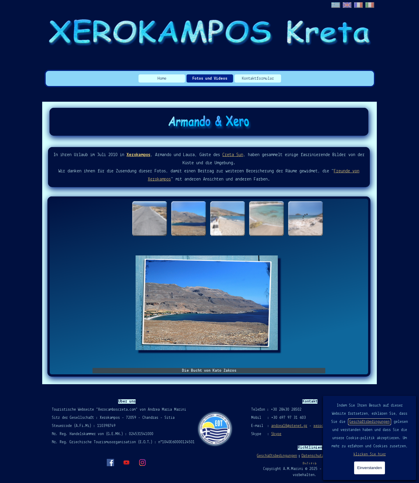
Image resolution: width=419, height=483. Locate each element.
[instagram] (142, 462)
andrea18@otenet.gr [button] (289, 426)
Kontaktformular (258, 78)
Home (161, 78)
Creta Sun (232, 155)
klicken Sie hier (370, 454)
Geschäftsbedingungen (369, 422)
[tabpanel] (209, 167)
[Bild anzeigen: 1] (149, 218)
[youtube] (126, 462)
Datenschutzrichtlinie (322, 456)
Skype (276, 434)
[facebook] (110, 462)
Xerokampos (138, 155)
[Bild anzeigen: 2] (188, 218)
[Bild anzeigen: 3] (227, 218)
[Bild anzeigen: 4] (266, 218)
